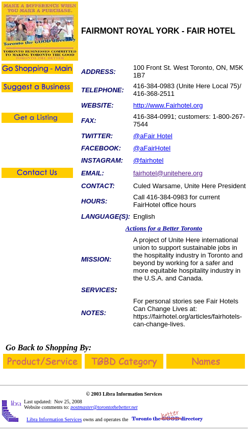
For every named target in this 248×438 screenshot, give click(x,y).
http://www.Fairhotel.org (168, 105)
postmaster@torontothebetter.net (103, 407)
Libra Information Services (54, 419)
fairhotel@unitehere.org (168, 173)
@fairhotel (148, 160)
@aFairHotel (151, 148)
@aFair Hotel (152, 136)
